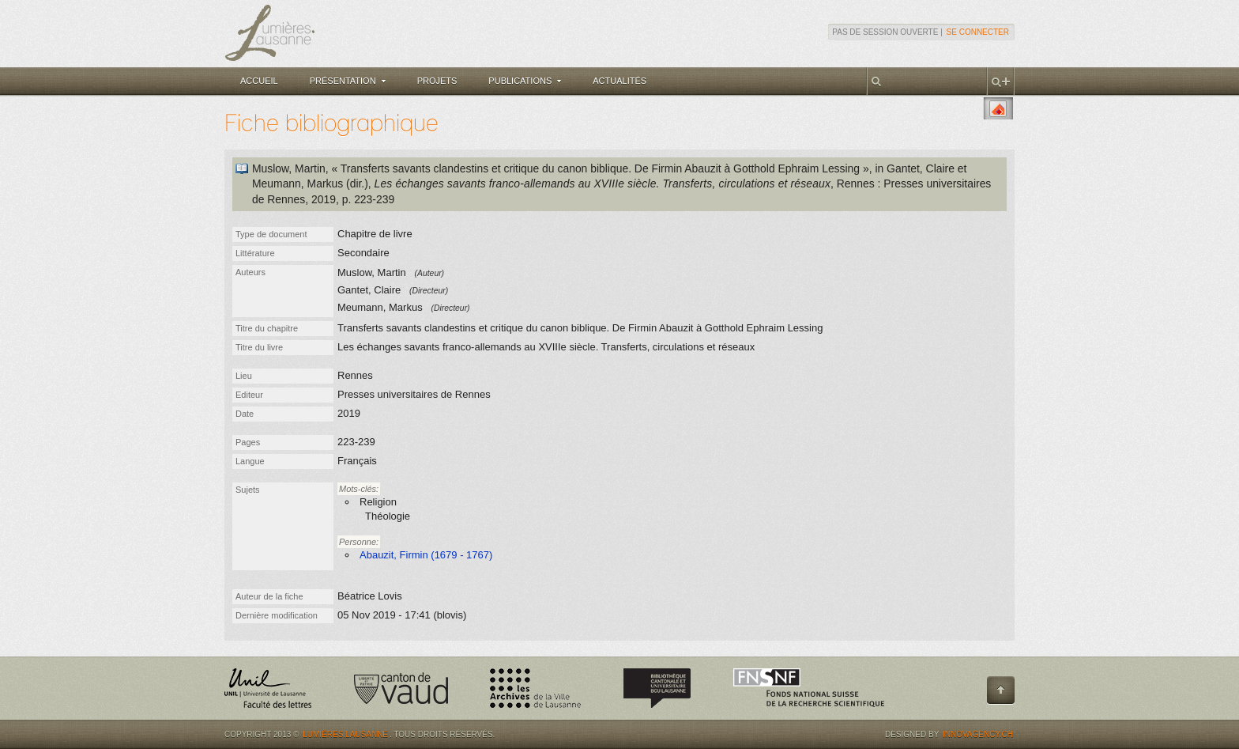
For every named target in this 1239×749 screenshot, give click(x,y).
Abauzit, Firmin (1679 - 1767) (426, 555)
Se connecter (978, 32)
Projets (437, 80)
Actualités (619, 80)
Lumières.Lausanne (345, 734)
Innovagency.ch (978, 734)
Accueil (259, 80)
